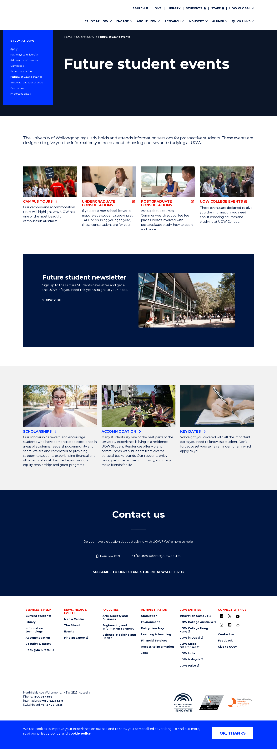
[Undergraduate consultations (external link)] (109, 186)
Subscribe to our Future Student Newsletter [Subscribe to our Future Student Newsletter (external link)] (136, 572)
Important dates (20, 93)
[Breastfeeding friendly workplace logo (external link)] (240, 702)
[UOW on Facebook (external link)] (221, 616)
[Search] (140, 8)
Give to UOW (227, 646)
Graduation (149, 616)
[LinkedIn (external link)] (229, 624)
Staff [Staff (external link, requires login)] (216, 8)
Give (157, 8)
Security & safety (38, 644)
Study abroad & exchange (26, 82)
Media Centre (74, 619)
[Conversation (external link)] (237, 625)
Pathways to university (24, 54)
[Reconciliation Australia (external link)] (183, 702)
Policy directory (152, 628)
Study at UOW (85, 36)
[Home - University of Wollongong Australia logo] (34, 15)
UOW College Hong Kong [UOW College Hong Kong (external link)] (193, 630)
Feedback (225, 640)
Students (194, 8)
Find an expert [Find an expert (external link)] (74, 637)
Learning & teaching (156, 634)
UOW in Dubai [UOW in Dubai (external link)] (189, 637)
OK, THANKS (233, 733)
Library (174, 8)
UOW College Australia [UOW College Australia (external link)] (196, 622)
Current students (38, 616)
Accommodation (21, 71)
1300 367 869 (108, 556)
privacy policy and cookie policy (64, 733)
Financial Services (154, 640)
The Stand (72, 625)
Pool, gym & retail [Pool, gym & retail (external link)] (38, 650)
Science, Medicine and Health (119, 636)
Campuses (17, 65)
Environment (150, 622)
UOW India (187, 653)
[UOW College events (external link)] (227, 185)
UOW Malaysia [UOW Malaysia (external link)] (189, 659)
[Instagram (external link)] (221, 624)
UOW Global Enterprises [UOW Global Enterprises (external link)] (188, 645)
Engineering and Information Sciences (118, 627)
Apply (14, 48)
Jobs (144, 653)
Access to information (157, 646)
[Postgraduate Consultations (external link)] (168, 186)
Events (69, 631)
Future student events (26, 76)
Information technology (34, 630)
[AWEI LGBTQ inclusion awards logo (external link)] (211, 702)
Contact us (17, 88)
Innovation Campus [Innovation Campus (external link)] (193, 616)
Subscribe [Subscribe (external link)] (51, 300)
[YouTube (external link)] (237, 616)
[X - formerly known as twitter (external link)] (229, 616)
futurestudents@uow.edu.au (157, 556)
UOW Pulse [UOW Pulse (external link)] (187, 665)
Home (68, 36)
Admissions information (24, 60)
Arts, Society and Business (115, 617)
